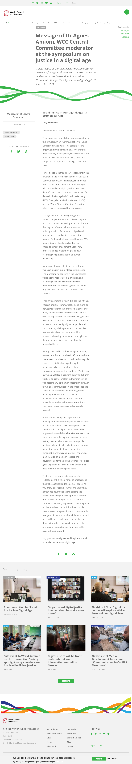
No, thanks (112, 759)
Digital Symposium (11, 132)
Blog (69, 742)
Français (125, 30)
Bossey (70, 746)
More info (59, 762)
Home (3, 23)
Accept (99, 759)
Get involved (72, 729)
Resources (12, 23)
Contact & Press (74, 738)
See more (66, 681)
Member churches (54, 733)
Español (125, 36)
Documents (24, 23)
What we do (52, 746)
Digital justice (9, 136)
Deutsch (125, 33)
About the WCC (53, 729)
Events (49, 742)
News (49, 738)
